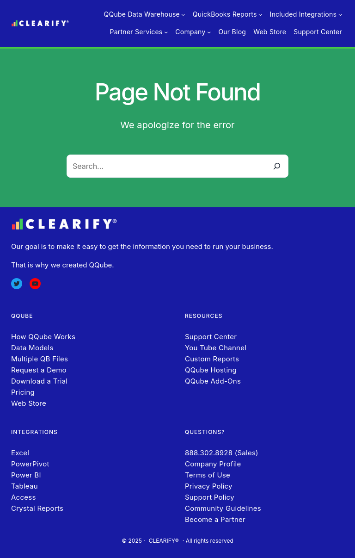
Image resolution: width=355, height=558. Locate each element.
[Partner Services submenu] (166, 32)
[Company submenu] (209, 32)
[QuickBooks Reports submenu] (260, 14)
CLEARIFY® (164, 540)
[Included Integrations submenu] (340, 14)
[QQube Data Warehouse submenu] (183, 14)
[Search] (277, 166)
